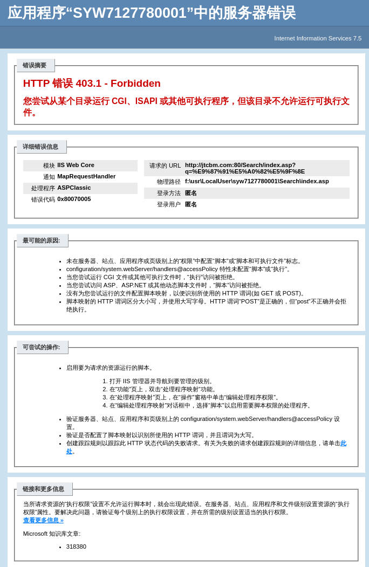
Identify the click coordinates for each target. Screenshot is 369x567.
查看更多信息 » (43, 520)
